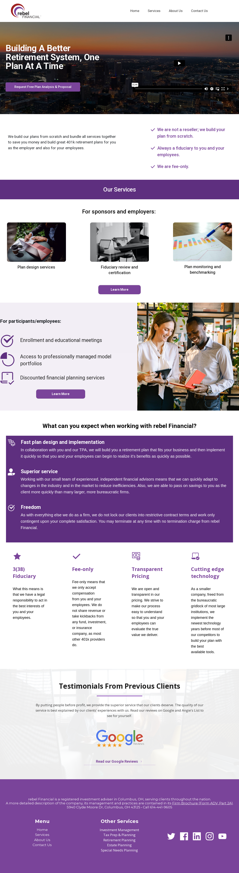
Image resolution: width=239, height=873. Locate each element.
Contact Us (42, 845)
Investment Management (119, 830)
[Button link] (43, 87)
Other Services (119, 821)
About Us (42, 840)
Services (42, 835)
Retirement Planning (119, 840)
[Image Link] (26, 11)
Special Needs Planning (119, 850)
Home (42, 830)
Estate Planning (119, 845)
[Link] (135, 11)
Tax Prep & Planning (119, 835)
